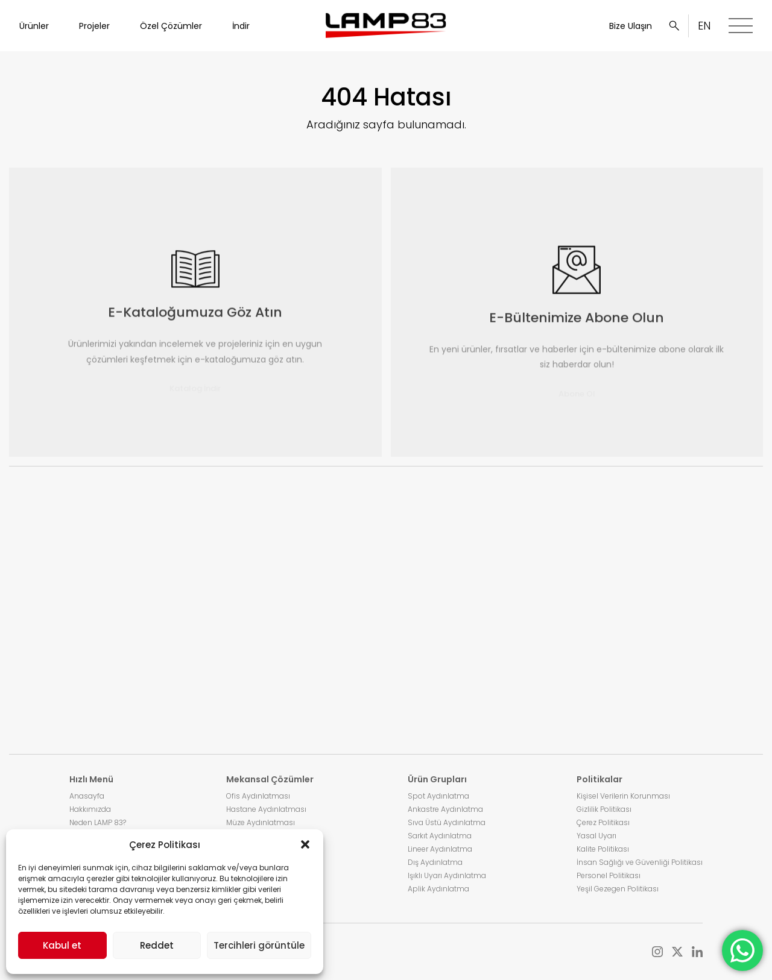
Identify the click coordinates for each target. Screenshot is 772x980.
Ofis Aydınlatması (258, 796)
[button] (305, 844)
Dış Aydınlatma (435, 862)
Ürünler (34, 26)
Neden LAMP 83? (97, 822)
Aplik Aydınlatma (438, 889)
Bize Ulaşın (630, 26)
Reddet (157, 945)
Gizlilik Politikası (604, 809)
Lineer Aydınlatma (440, 849)
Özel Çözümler (171, 26)
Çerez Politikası (603, 822)
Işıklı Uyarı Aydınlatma (447, 875)
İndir (241, 26)
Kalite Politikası (603, 849)
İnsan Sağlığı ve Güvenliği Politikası (640, 862)
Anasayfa (86, 796)
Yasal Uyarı (596, 836)
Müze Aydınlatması (260, 822)
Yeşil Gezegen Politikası (618, 889)
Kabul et (62, 945)
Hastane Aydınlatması (266, 809)
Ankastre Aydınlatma (445, 809)
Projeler (94, 26)
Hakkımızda (90, 809)
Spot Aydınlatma (438, 796)
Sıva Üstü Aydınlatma (447, 822)
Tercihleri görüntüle (259, 945)
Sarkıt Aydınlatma (440, 836)
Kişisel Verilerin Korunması (623, 796)
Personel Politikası (609, 875)
